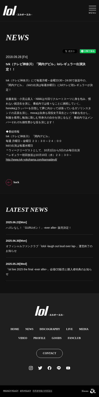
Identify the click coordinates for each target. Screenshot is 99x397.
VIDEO (22, 338)
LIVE (69, 329)
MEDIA (83, 329)
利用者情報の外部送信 (42, 391)
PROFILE (39, 338)
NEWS (29, 329)
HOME (14, 329)
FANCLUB (74, 338)
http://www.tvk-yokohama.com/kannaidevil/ (31, 159)
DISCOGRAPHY (50, 329)
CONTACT (49, 353)
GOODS (57, 338)
